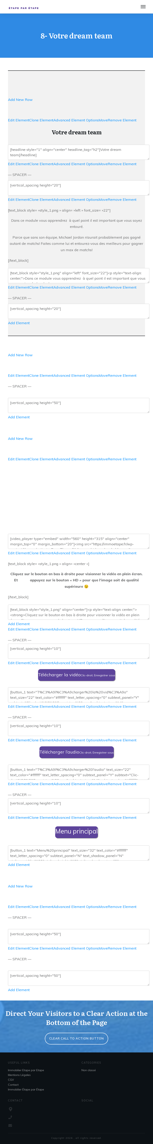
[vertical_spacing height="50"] (78, 405)
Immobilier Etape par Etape (26, 1070)
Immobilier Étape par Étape (26, 1089)
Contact (13, 1084)
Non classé (88, 1070)
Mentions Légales (19, 1075)
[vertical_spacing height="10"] (78, 651)
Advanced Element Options (76, 120)
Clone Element (41, 120)
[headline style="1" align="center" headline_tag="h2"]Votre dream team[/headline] (78, 152)
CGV (11, 1080)
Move (103, 120)
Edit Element (18, 120)
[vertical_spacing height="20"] (78, 187)
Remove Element (122, 120)
